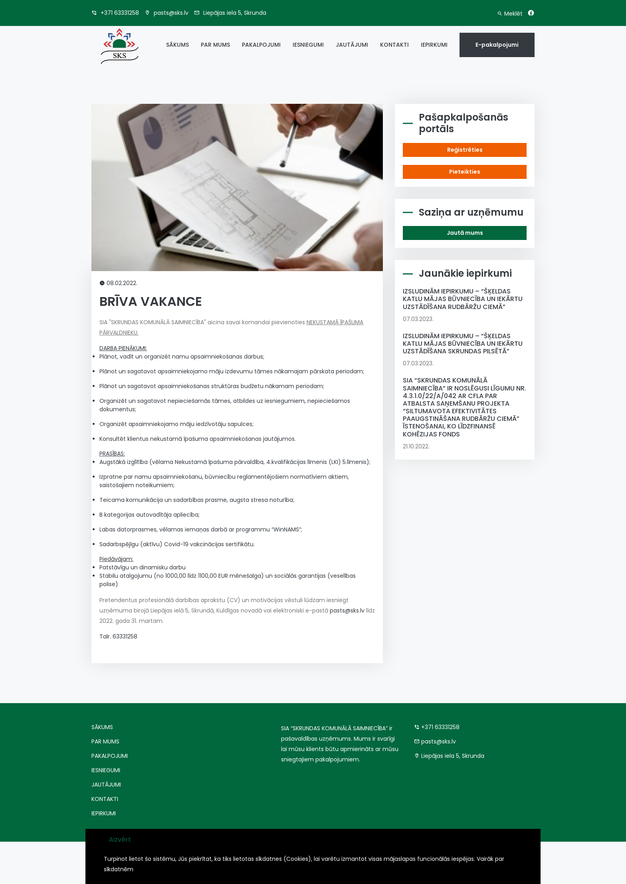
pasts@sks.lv (166, 13)
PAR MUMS (215, 45)
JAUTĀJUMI (352, 45)
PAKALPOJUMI (261, 45)
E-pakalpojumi (497, 45)
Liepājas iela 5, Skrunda (230, 13)
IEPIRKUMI (434, 45)
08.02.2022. (118, 283)
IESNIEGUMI (308, 45)
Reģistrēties (465, 150)
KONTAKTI (394, 45)
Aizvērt (120, 839)
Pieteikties (464, 172)
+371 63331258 (115, 13)
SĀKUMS (177, 45)
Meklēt (510, 14)
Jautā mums (465, 233)
